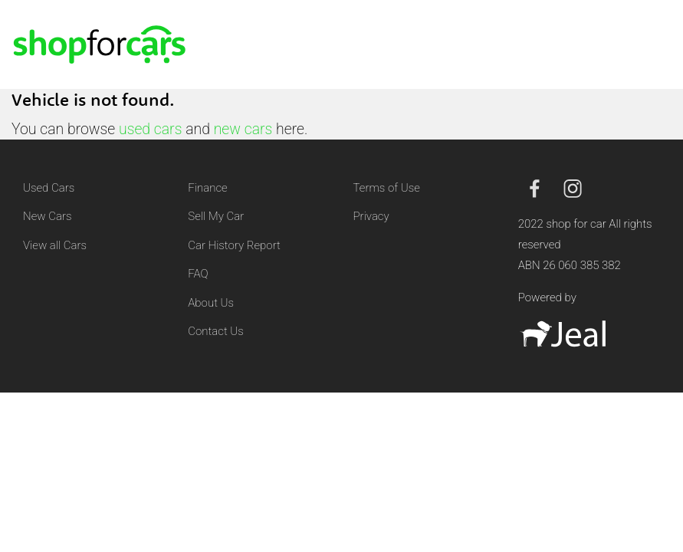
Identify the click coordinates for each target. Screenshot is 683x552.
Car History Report (234, 245)
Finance (207, 188)
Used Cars (48, 188)
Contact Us (216, 331)
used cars (150, 129)
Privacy (371, 216)
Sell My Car (216, 216)
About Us (211, 303)
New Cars (47, 216)
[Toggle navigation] (653, 44)
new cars (243, 129)
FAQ (198, 274)
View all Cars (55, 245)
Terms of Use (386, 188)
